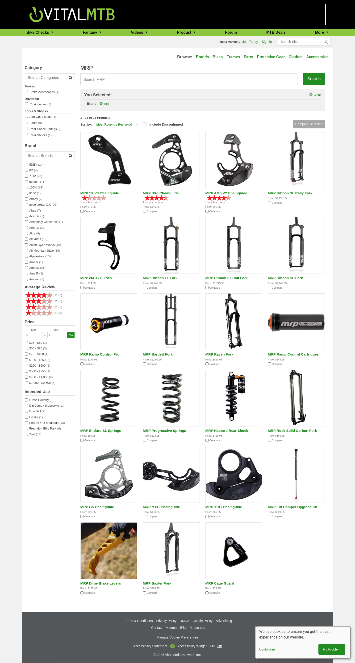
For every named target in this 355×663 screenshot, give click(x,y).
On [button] (212, 646)
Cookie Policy (202, 621)
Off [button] (219, 646)
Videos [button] (137, 32)
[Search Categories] (50, 77)
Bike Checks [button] (38, 32)
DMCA (184, 621)
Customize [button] (267, 649)
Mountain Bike (176, 628)
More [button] (320, 32)
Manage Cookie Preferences (177, 637)
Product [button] (184, 32)
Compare (89, 211)
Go (71, 335)
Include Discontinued (166, 124)
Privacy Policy (166, 621)
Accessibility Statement (150, 646)
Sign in (267, 42)
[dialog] (303, 642)
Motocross (197, 628)
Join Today (250, 42)
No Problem (332, 649)
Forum (231, 32)
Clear (317, 95)
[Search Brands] (50, 155)
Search (314, 79)
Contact (157, 628)
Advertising (224, 621)
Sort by (85, 124)
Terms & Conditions (138, 621)
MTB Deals (276, 32)
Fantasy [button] (90, 32)
